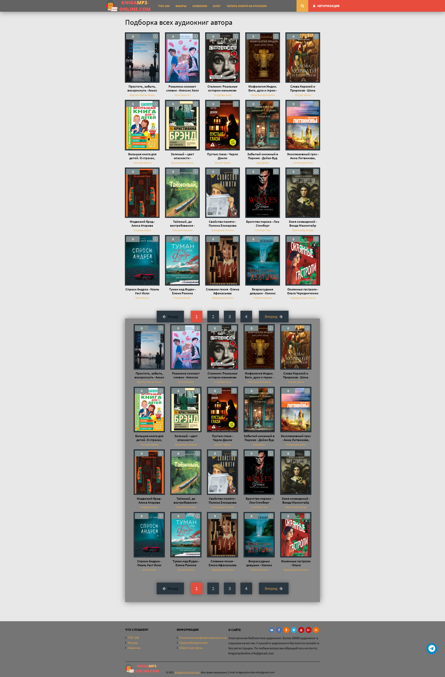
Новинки (199, 6)
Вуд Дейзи (263, 162)
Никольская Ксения (262, 95)
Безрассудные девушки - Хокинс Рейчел (263, 291)
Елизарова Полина (222, 230)
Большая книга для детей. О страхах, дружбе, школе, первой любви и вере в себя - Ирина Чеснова (142, 156)
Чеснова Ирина (142, 162)
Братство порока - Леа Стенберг (262, 223)
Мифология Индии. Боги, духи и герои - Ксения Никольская (262, 88)
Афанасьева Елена (223, 298)
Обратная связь (190, 648)
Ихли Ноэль (142, 298)
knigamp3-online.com (187, 672)
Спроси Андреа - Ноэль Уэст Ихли (142, 291)
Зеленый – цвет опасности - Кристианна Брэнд (182, 156)
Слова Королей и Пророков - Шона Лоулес (302, 88)
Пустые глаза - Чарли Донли (222, 156)
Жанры (181, 6)
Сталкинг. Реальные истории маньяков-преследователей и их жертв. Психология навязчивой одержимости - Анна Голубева (222, 88)
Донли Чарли (222, 162)
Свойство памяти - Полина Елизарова (223, 223)
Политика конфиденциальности (203, 637)
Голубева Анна (222, 95)
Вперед (274, 316)
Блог (217, 6)
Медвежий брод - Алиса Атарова (142, 223)
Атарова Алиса (142, 230)
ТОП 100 (164, 6)
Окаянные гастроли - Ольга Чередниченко (302, 291)
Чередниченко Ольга (302, 298)
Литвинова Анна (303, 162)
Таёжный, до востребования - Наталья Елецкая (182, 223)
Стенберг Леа (262, 230)
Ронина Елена (182, 298)
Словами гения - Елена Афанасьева (222, 291)
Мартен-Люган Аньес (142, 95)
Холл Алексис (182, 95)
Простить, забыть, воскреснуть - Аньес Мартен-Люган (142, 88)
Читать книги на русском (247, 6)
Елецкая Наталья (182, 230)
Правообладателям (193, 643)
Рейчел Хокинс (263, 298)
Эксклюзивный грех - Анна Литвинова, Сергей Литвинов (303, 156)
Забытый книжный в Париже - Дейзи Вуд (262, 156)
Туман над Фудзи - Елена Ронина (182, 291)
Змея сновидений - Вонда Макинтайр (303, 223)
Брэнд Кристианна (182, 162)
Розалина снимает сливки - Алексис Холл (182, 88)
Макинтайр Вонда (302, 230)
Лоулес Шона (303, 95)
